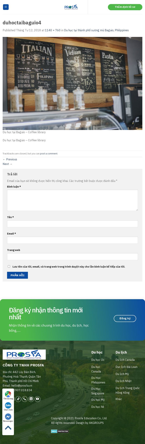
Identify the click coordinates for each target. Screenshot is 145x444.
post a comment (48, 153)
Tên (10, 217)
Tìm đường (8, 395)
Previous (10, 159)
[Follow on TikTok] (18, 399)
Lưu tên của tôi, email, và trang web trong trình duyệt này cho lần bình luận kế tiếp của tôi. (69, 266)
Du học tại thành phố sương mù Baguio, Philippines (96, 30)
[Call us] (25, 399)
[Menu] (6, 7)
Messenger (8, 417)
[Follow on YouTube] (37, 399)
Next (7, 164)
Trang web (13, 250)
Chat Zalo (8, 406)
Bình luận (14, 186)
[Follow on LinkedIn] (31, 399)
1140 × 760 (53, 30)
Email (11, 233)
